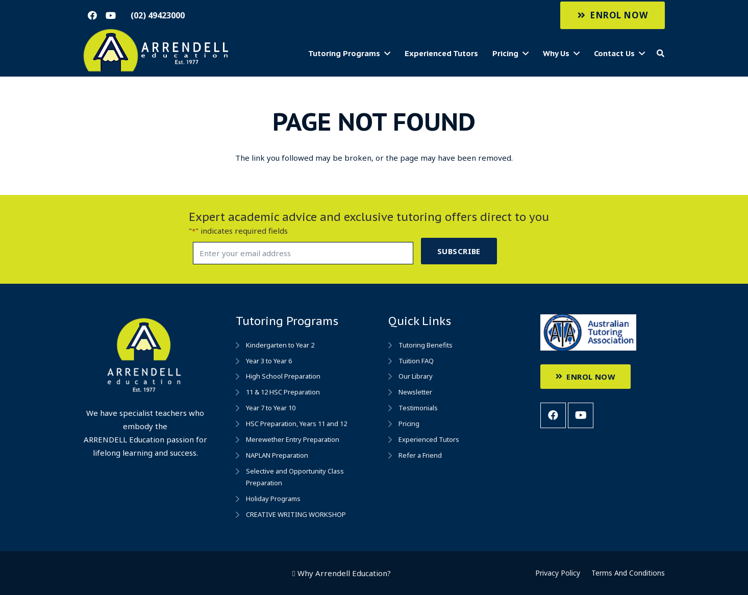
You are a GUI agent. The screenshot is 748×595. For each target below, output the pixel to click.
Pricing (408, 423)
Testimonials (418, 407)
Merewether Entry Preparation (292, 439)
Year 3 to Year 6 (269, 360)
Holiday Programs (273, 498)
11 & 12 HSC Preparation (283, 391)
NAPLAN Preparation (277, 455)
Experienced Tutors (428, 439)
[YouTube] (111, 15)
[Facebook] (92, 15)
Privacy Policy (557, 573)
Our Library (415, 376)
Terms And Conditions (628, 573)
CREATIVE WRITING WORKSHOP (296, 514)
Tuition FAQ (416, 360)
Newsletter (415, 391)
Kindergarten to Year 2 (280, 345)
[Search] (660, 53)
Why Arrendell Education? (344, 573)
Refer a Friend (420, 455)
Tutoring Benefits (425, 345)
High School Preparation (283, 376)
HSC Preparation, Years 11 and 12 (296, 423)
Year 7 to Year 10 (270, 407)
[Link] (157, 52)
